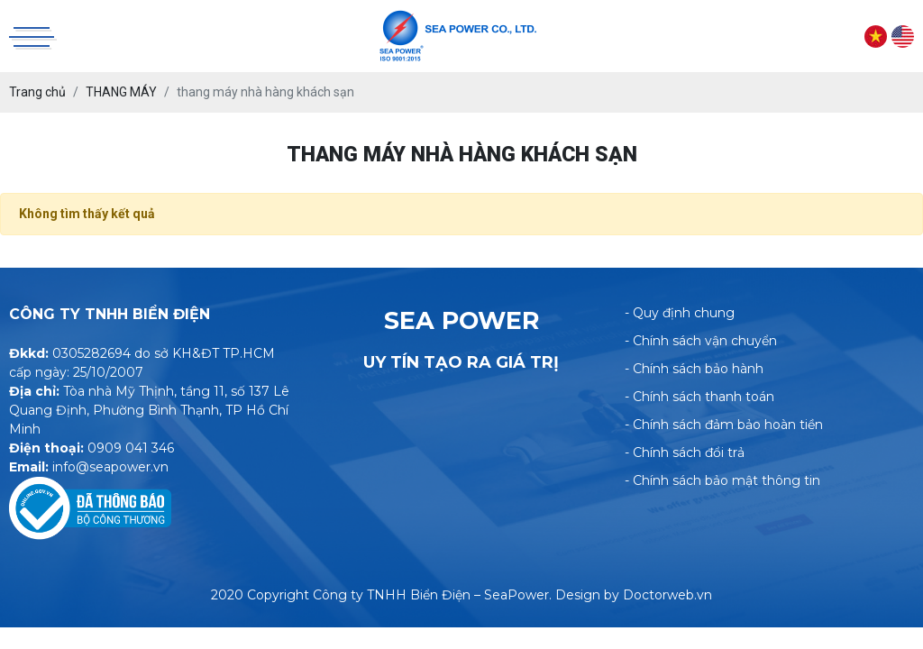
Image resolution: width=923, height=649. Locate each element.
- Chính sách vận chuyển (701, 341)
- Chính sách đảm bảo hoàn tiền (724, 424)
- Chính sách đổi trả (685, 452)
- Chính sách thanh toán (699, 396)
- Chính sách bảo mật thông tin (722, 480)
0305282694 (91, 353)
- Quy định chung (680, 313)
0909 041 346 (130, 448)
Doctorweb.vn (667, 595)
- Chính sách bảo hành (694, 369)
